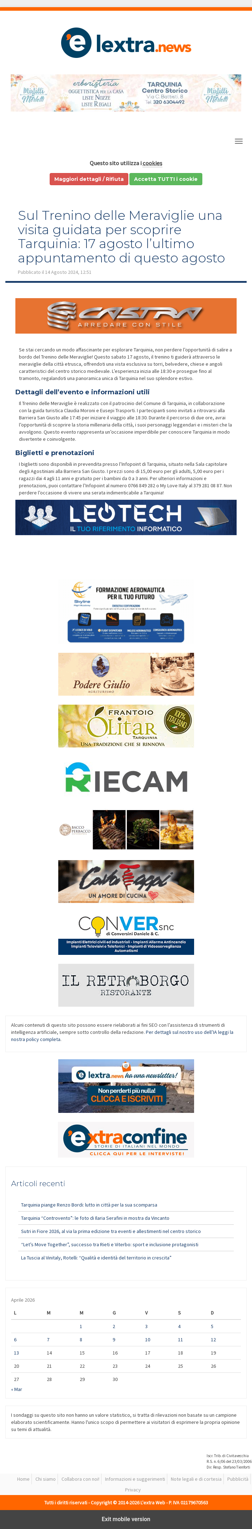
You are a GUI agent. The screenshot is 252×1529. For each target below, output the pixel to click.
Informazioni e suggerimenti (135, 1479)
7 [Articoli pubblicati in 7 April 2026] (48, 1339)
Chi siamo (45, 1479)
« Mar (16, 1389)
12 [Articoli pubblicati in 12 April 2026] (213, 1339)
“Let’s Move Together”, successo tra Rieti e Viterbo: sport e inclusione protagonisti (109, 1244)
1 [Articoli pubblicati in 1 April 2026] (81, 1326)
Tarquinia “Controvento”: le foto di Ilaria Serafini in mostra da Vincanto (95, 1218)
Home (23, 1479)
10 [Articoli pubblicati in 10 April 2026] (147, 1339)
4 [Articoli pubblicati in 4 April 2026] (179, 1326)
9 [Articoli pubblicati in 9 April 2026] (114, 1339)
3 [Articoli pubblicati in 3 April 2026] (146, 1326)
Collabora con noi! (80, 1479)
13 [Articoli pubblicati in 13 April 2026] (16, 1353)
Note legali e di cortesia (196, 1479)
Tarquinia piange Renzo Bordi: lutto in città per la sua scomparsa (89, 1205)
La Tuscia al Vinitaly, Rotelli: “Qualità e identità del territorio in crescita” (96, 1257)
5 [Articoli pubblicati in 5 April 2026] (212, 1326)
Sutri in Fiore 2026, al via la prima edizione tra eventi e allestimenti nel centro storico (111, 1231)
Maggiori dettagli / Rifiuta (89, 179)
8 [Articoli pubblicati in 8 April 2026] (81, 1339)
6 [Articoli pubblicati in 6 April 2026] (15, 1339)
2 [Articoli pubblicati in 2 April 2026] (114, 1326)
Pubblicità (237, 1479)
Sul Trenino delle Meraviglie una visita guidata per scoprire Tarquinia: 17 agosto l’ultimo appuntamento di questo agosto (121, 236)
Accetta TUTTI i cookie (166, 179)
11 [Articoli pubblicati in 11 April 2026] (180, 1339)
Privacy (133, 1489)
